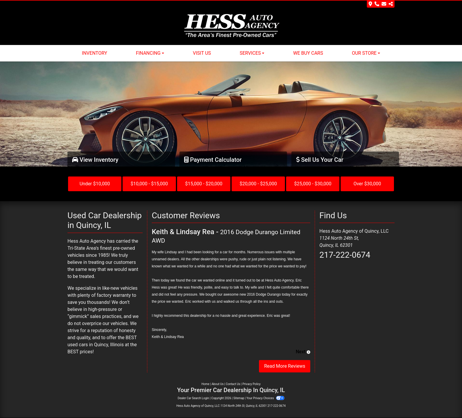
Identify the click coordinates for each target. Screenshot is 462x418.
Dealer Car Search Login (193, 398)
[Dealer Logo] (231, 26)
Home (205, 384)
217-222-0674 (344, 255)
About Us (218, 384)
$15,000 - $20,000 (203, 183)
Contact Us (233, 384)
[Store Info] (381, 4)
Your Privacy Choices (265, 398)
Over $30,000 (367, 183)
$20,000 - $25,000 (258, 183)
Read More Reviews (284, 366)
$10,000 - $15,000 (149, 183)
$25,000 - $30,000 (312, 183)
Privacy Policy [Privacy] (251, 384)
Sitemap (238, 398)
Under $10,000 (95, 183)
